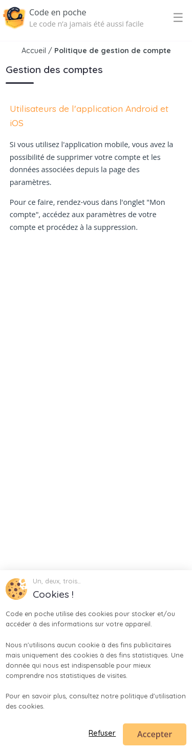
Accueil (34, 50)
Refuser (102, 733)
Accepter (154, 734)
